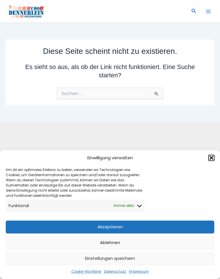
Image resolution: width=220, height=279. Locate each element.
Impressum (139, 271)
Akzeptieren (110, 227)
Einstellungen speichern (110, 258)
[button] (211, 158)
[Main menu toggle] (208, 11)
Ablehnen (110, 242)
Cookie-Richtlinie (86, 271)
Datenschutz (115, 271)
